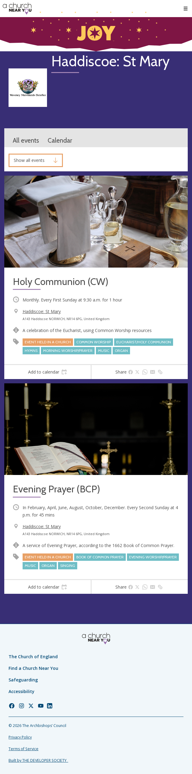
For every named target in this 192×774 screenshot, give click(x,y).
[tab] (47, 372)
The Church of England (33, 656)
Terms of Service (23, 748)
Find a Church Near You (33, 668)
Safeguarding (23, 680)
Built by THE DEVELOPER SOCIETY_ (38, 760)
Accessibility (21, 691)
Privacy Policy (20, 737)
